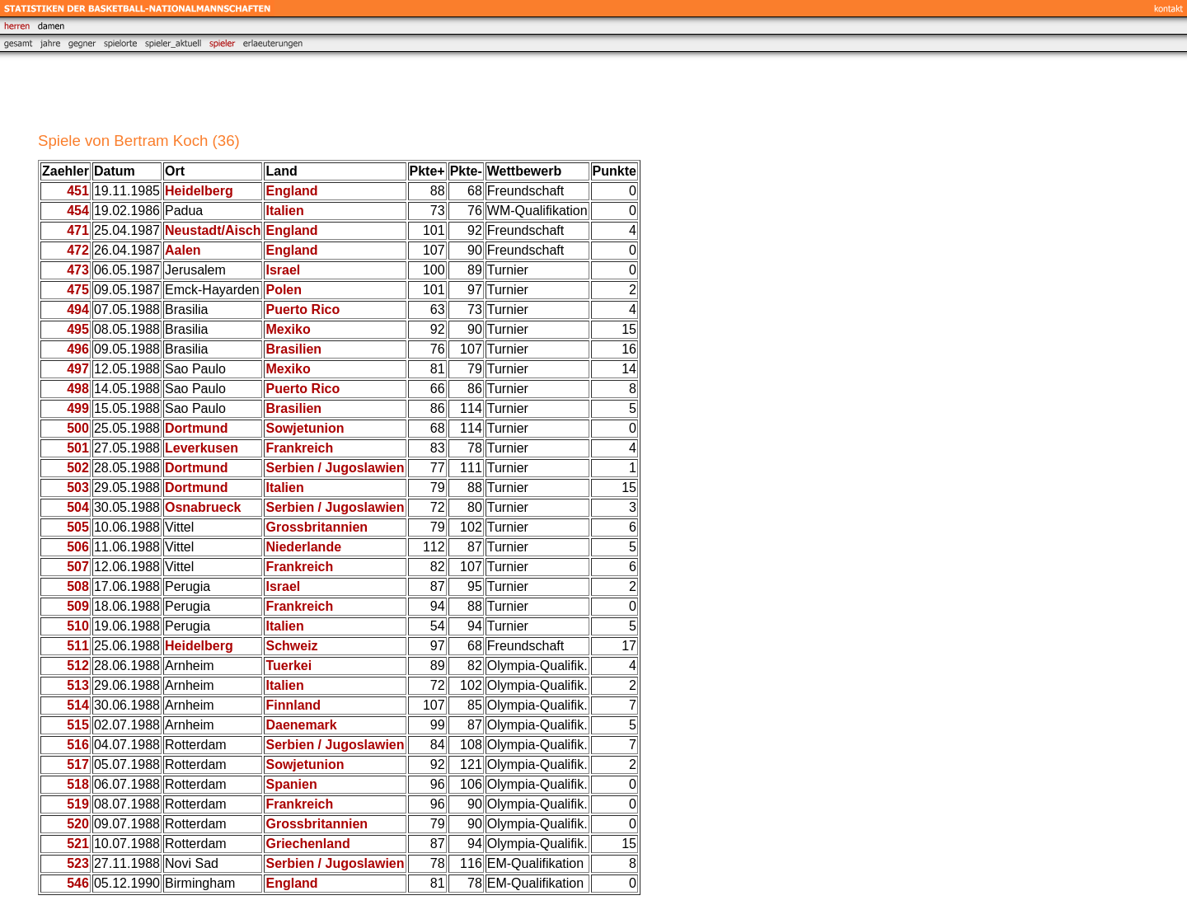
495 (78, 329)
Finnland (293, 705)
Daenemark (300, 725)
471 (78, 230)
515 (78, 725)
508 (78, 586)
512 (78, 666)
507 (78, 567)
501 (78, 448)
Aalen (183, 250)
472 (78, 250)
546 (78, 883)
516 (78, 745)
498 (78, 389)
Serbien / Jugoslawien (334, 468)
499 (78, 408)
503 (78, 488)
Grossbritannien (316, 527)
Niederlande (303, 547)
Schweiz (291, 646)
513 (78, 685)
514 (78, 705)
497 (78, 369)
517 (78, 764)
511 (78, 646)
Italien (284, 211)
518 (78, 784)
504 (78, 507)
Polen (283, 290)
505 (78, 527)
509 (78, 606)
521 (78, 844)
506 (78, 547)
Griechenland (307, 844)
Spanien (291, 784)
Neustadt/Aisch (212, 230)
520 (78, 824)
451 (78, 191)
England (291, 191)
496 (78, 349)
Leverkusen (201, 448)
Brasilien (293, 349)
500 (78, 428)
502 (78, 468)
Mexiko (287, 329)
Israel (282, 270)
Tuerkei (288, 666)
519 (78, 804)
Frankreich (299, 448)
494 (78, 309)
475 (78, 290)
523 (78, 863)
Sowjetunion (304, 428)
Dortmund (196, 428)
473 (78, 270)
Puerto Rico (302, 309)
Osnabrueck (203, 507)
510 (78, 626)
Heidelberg (199, 191)
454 (78, 211)
